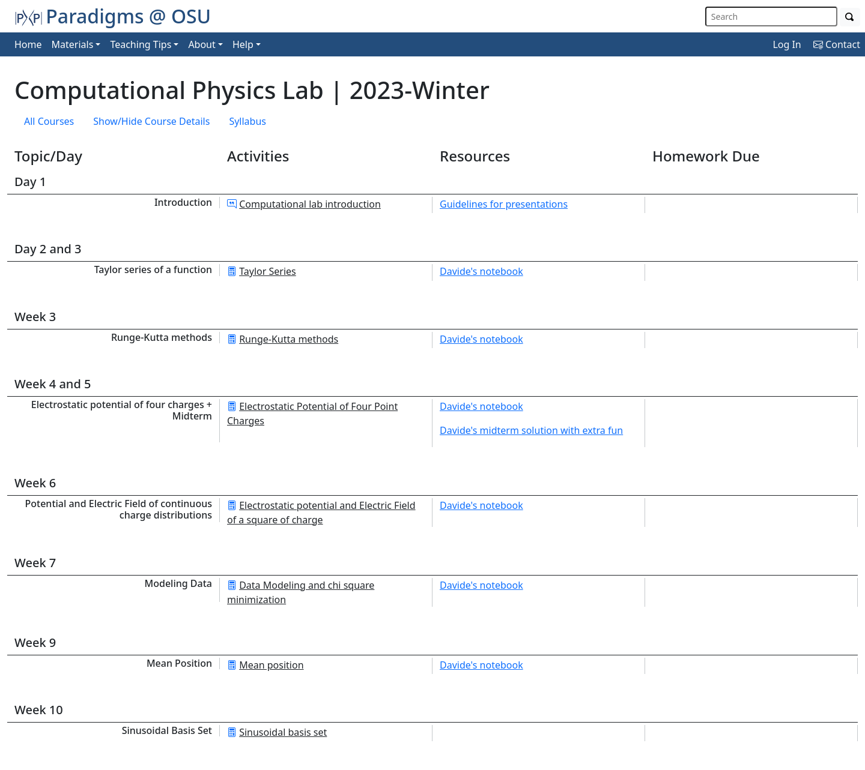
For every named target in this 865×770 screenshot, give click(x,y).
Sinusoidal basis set (283, 732)
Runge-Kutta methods (288, 339)
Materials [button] (73, 44)
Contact (836, 44)
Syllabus (247, 121)
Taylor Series (267, 271)
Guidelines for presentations (504, 204)
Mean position (271, 665)
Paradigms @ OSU (112, 16)
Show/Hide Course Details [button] (151, 121)
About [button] (201, 44)
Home (28, 44)
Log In (786, 44)
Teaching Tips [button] (140, 44)
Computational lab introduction (310, 204)
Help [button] (242, 44)
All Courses (49, 121)
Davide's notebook (481, 271)
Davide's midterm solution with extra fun (531, 430)
